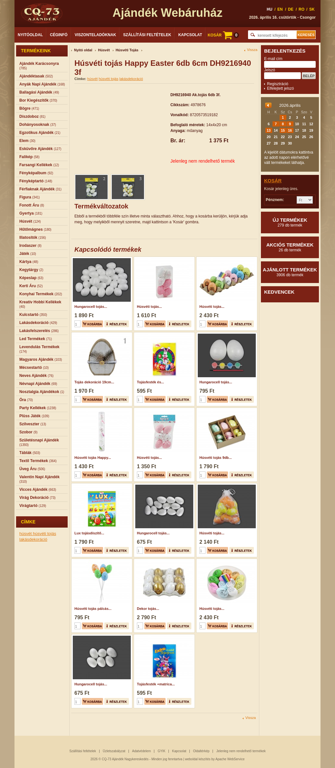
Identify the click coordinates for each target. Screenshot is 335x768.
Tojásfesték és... (150, 382)
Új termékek (290, 222)
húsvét (26, 533)
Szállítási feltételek (147, 35)
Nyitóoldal (30, 35)
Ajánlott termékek (290, 272)
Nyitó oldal (83, 50)
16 (290, 130)
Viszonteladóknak (95, 35)
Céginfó (59, 35)
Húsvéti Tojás (127, 50)
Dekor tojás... (148, 609)
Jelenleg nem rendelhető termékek (240, 751)
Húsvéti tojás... (149, 306)
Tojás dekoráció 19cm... (94, 382)
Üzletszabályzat (114, 751)
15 (283, 130)
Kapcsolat (190, 35)
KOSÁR (223, 35)
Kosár (273, 180)
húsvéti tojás (44, 533)
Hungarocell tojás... (90, 306)
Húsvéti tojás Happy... (92, 458)
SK (312, 9)
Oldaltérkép (201, 751)
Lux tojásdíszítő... (89, 533)
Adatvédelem (141, 751)
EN (280, 9)
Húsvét (104, 50)
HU (269, 9)
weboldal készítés (197, 759)
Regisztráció (277, 84)
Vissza (252, 50)
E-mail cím (273, 58)
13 (269, 130)
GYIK (161, 751)
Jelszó (269, 70)
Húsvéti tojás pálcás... (92, 609)
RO (301, 9)
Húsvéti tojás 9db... (215, 458)
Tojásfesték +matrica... (156, 684)
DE (290, 9)
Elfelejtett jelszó (280, 88)
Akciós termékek (290, 247)
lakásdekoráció (33, 539)
